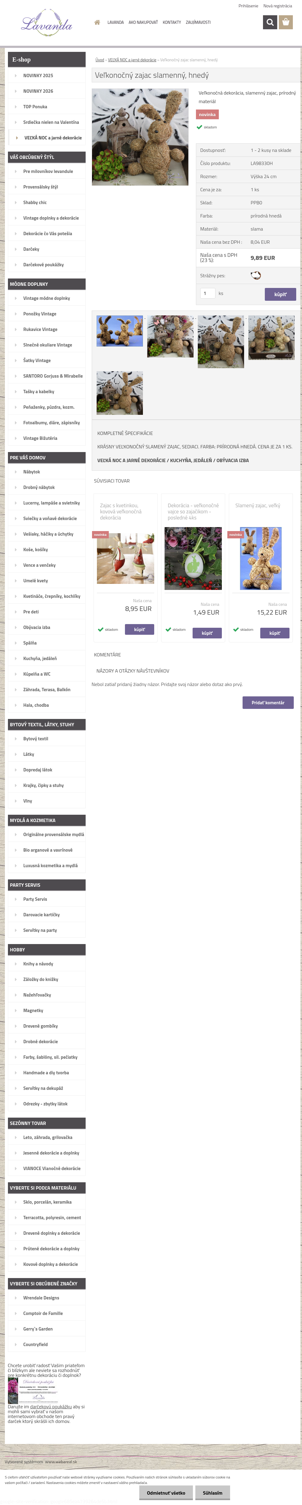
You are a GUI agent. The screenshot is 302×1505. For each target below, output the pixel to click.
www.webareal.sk (61, 1461)
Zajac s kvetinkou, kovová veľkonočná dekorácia (121, 511)
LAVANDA (116, 22)
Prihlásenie (248, 5)
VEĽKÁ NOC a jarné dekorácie (132, 60)
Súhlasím (212, 1492)
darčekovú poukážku (51, 1406)
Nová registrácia (278, 5)
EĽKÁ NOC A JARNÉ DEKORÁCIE (133, 460)
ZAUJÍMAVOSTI (198, 22)
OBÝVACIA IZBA (232, 460)
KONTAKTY (172, 22)
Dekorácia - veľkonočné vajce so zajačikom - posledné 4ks (193, 511)
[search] (270, 22)
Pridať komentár (268, 702)
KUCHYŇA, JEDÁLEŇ (191, 460)
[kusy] (207, 293)
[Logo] (47, 22)
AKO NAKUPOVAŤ (143, 22)
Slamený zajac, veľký (258, 505)
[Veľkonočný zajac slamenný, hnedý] (140, 91)
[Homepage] (96, 22)
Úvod (100, 60)
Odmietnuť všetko (166, 1492)
